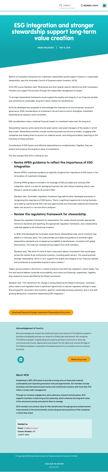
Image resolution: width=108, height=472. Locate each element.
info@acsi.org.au (31, 428)
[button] (104, 5)
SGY (57, 467)
